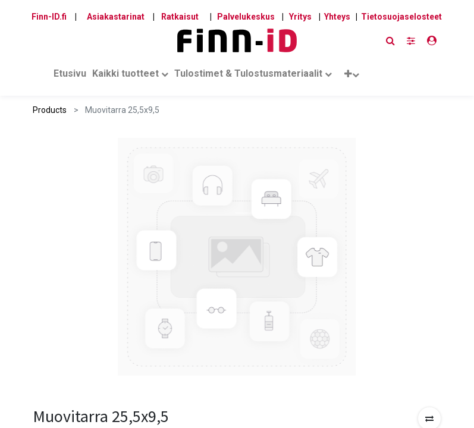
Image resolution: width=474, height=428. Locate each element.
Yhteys (337, 16)
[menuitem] (70, 76)
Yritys (300, 16)
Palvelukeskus (246, 16)
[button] (351, 76)
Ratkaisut (180, 16)
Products (50, 110)
